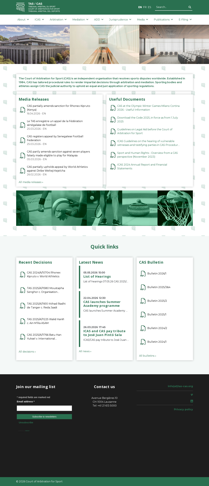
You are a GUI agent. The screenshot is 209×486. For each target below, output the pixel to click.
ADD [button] (98, 19)
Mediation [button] (80, 19)
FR (145, 7)
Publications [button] (163, 19)
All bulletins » (147, 355)
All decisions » (27, 351)
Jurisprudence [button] (120, 19)
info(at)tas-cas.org (180, 386)
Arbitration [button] (58, 19)
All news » (85, 351)
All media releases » (31, 182)
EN (140, 7)
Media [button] (142, 19)
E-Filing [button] (185, 19)
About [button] (23, 19)
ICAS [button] (39, 19)
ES (149, 7)
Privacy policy (183, 409)
